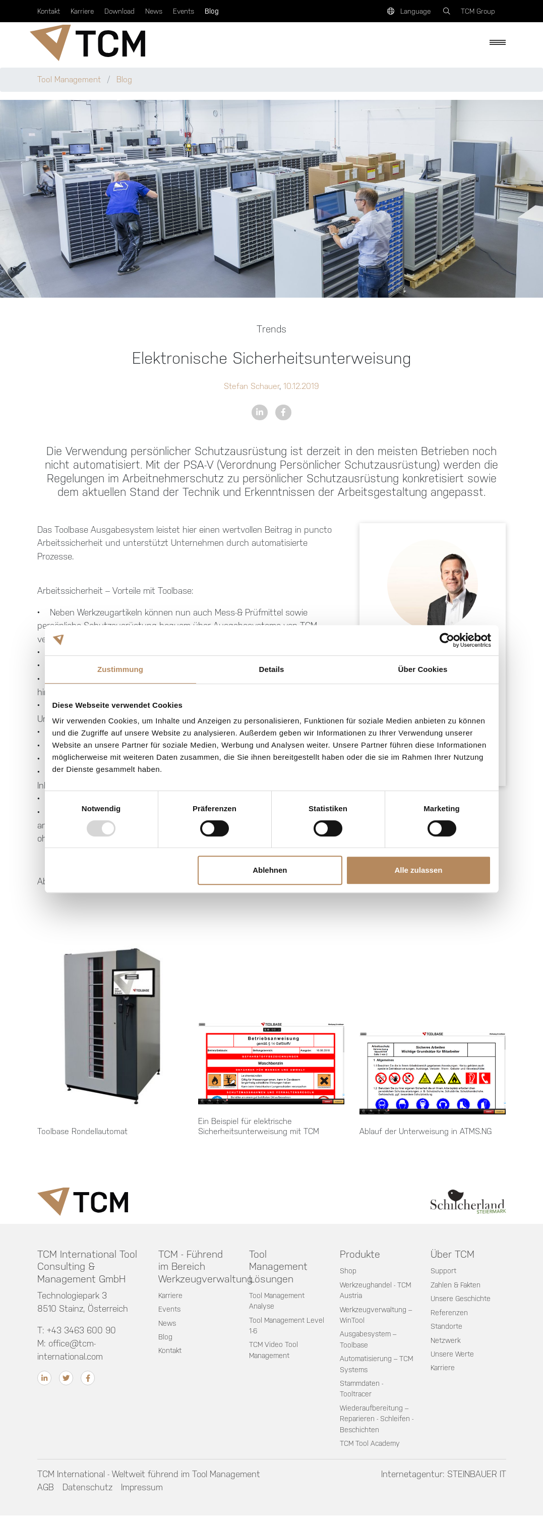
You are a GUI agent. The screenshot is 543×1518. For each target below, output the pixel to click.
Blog (212, 11)
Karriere (82, 11)
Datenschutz (87, 1489)
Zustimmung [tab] (120, 669)
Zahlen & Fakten (456, 1285)
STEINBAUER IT (476, 1476)
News (153, 11)
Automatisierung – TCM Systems (370, 1365)
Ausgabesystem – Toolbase (369, 1340)
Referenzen (449, 1313)
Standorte (447, 1327)
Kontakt (48, 11)
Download (119, 11)
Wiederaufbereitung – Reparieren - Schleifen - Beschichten (377, 1420)
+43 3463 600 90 (82, 1330)
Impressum (143, 1489)
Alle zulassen (418, 870)
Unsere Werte (453, 1355)
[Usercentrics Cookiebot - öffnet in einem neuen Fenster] (447, 640)
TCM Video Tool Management (273, 1351)
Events (183, 11)
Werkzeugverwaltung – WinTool (377, 1315)
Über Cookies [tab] (423, 669)
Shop (348, 1271)
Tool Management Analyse (278, 1301)
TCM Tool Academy (371, 1445)
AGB (45, 1489)
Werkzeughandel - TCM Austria (376, 1291)
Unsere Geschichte (462, 1300)
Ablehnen (270, 870)
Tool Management (70, 79)
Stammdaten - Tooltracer (363, 1390)
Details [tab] (271, 669)
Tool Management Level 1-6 (278, 1326)
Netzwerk (446, 1341)
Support (444, 1271)
